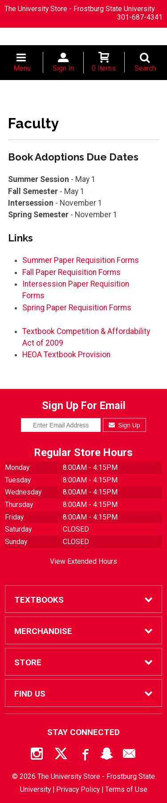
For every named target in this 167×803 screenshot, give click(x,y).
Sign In (63, 68)
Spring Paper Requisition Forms (76, 307)
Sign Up (124, 425)
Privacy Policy (78, 789)
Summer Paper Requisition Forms (80, 260)
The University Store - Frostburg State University (79, 8)
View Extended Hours (83, 561)
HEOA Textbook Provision (66, 354)
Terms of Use (126, 789)
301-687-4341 (140, 17)
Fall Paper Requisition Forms (71, 272)
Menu (22, 68)
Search (145, 68)
